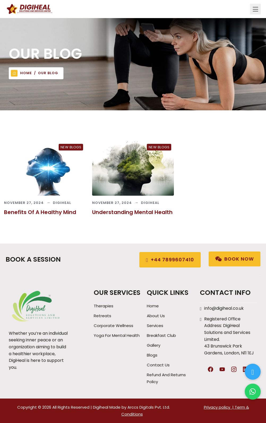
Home (21, 73)
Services (155, 325)
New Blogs (71, 147)
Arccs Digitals (140, 407)
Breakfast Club (161, 335)
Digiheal (62, 202)
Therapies (103, 306)
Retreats (102, 316)
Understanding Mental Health (132, 212)
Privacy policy (217, 407)
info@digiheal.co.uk (224, 308)
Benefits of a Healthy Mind (40, 212)
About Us (156, 316)
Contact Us (158, 365)
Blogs (152, 355)
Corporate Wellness (113, 325)
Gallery (153, 345)
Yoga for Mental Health (117, 335)
